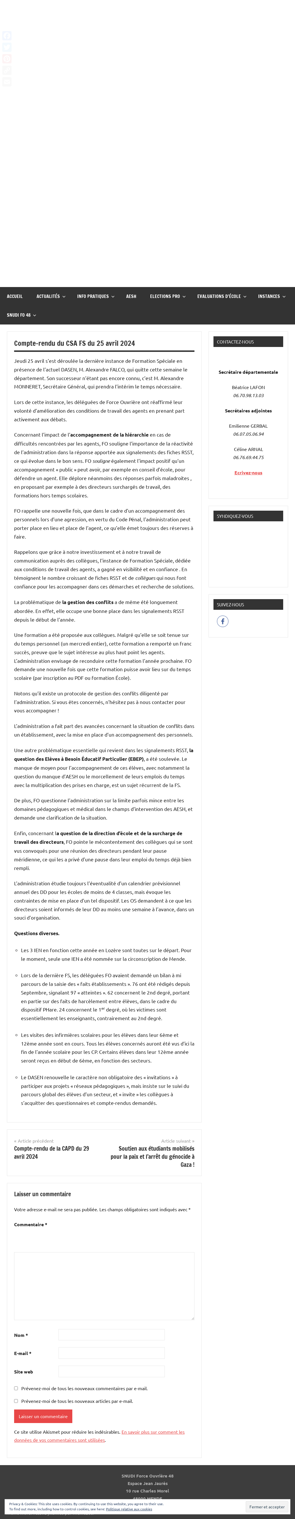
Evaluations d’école (222, 296)
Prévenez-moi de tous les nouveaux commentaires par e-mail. (84, 1388)
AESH (131, 296)
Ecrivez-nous (248, 472)
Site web (23, 1372)
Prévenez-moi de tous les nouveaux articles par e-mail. (77, 1401)
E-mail (22, 1353)
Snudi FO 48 (21, 315)
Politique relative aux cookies (129, 1509)
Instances (272, 296)
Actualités (51, 296)
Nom (21, 1335)
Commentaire (30, 1224)
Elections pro (168, 296)
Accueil (15, 296)
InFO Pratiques (96, 296)
